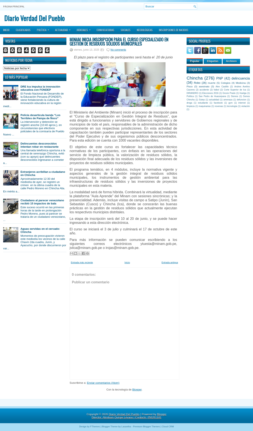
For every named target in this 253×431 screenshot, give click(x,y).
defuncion (241, 100)
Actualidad (64, 28)
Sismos (234, 96)
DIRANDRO (192, 93)
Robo (197, 82)
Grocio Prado (229, 93)
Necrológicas (145, 30)
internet (242, 103)
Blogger (137, 389)
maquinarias (205, 106)
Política (44, 28)
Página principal (13, 6)
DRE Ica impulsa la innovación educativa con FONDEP (40, 88)
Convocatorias (105, 30)
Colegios (225, 82)
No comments (118, 49)
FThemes (95, 426)
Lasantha (126, 426)
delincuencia (240, 78)
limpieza (191, 106)
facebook (218, 103)
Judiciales (85, 28)
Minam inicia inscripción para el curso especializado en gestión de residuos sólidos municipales (119, 41)
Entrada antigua (169, 262)
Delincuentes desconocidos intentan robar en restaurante (39, 145)
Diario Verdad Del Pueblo (34, 18)
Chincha (195, 78)
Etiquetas (212, 61)
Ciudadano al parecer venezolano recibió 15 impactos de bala (42, 202)
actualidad (214, 100)
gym (231, 103)
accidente (204, 90)
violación (245, 106)
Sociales (126, 30)
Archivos (231, 61)
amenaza (228, 100)
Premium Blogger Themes (146, 426)
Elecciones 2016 (210, 93)
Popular (194, 61)
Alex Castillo (222, 86)
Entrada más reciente (82, 262)
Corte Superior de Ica (235, 90)
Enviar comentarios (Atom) (103, 382)
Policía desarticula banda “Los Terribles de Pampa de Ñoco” (40, 116)
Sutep (202, 100)
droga (189, 103)
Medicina (241, 82)
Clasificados (23, 30)
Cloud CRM (168, 426)
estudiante (203, 103)
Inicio (6, 30)
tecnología (232, 106)
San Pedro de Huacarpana (212, 96)
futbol (216, 90)
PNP (219, 78)
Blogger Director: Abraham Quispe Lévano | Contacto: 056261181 (129, 416)
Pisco (190, 86)
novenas (219, 106)
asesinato (204, 86)
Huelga (243, 93)
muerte (211, 82)
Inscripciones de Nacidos (173, 30)
